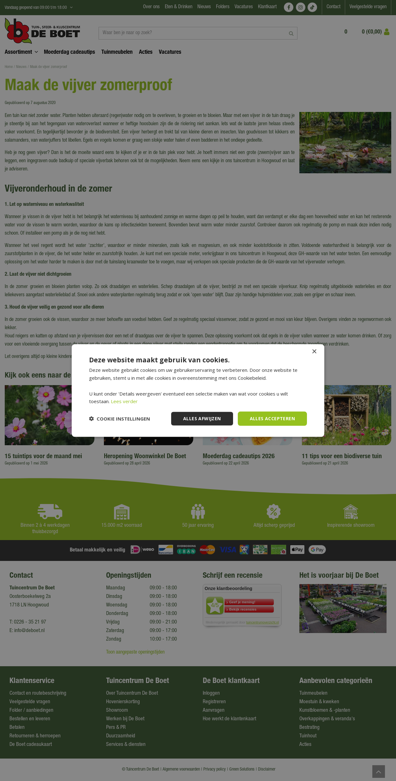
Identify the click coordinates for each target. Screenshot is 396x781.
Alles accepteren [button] (272, 418)
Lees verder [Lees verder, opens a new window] (124, 401)
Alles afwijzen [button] (202, 418)
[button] (119, 418)
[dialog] (198, 390)
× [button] (314, 351)
